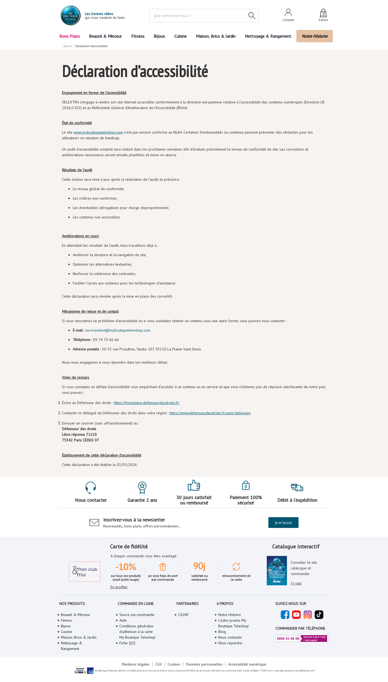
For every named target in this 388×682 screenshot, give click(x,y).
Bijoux (159, 36)
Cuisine (180, 36)
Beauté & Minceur (105, 36)
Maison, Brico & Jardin (215, 36)
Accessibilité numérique (247, 664)
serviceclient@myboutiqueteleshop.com (117, 330)
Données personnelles (204, 664)
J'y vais (296, 583)
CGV (158, 664)
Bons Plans (69, 36)
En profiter (119, 586)
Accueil (67, 46)
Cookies (174, 664)
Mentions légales (136, 664)
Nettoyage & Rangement (268, 36)
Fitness (137, 36)
